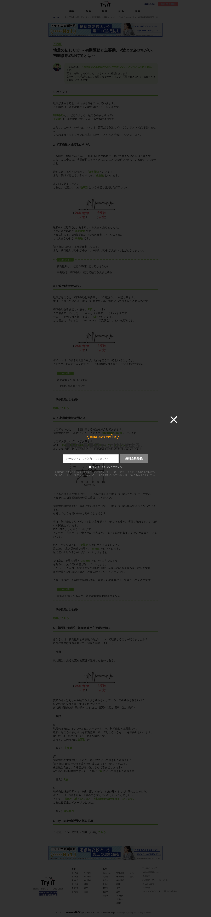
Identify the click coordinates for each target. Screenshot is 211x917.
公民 (86, 892)
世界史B (119, 899)
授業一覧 (146, 887)
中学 (73, 869)
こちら (102, 832)
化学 (118, 888)
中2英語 (75, 876)
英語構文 (106, 876)
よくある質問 (148, 884)
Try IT (105, 4)
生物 (118, 892)
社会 (121, 11)
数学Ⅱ (106, 884)
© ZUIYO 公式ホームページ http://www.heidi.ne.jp (85, 912)
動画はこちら (61, 408)
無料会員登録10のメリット (153, 872)
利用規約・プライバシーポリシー (156, 880)
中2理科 (87, 876)
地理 (86, 884)
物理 (118, 884)
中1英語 (75, 873)
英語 (72, 11)
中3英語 (75, 880)
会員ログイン (149, 4)
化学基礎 (120, 876)
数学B (105, 895)
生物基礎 (120, 880)
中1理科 (87, 873)
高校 (105, 869)
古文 (132, 873)
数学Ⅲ (106, 888)
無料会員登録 (168, 4)
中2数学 (75, 888)
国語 (138, 11)
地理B (118, 903)
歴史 (86, 888)
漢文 (132, 876)
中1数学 (75, 884)
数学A (105, 892)
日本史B (119, 895)
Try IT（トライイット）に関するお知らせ (160, 891)
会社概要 (146, 876)
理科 (105, 11)
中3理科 (87, 880)
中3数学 (75, 892)
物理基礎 (120, 873)
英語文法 (106, 873)
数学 (89, 11)
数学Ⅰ (106, 880)
